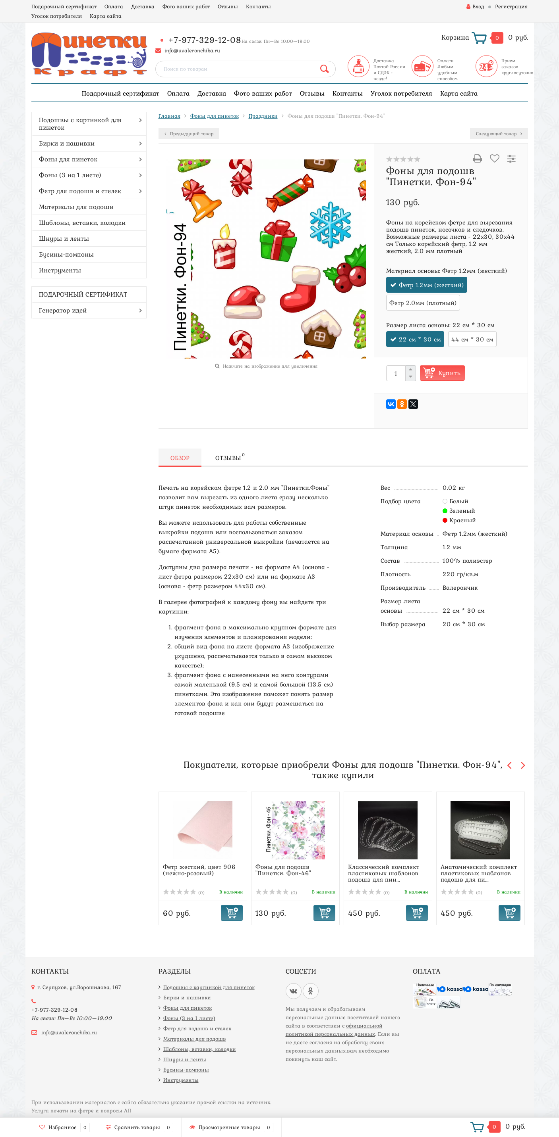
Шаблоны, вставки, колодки (82, 222)
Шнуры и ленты (64, 238)
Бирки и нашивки (67, 143)
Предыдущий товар (188, 133)
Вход (475, 6)
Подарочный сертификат (64, 6)
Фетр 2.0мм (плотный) (423, 302)
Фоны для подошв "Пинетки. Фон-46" (283, 870)
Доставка (143, 6)
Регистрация (511, 6)
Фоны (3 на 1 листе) (70, 175)
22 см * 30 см (420, 339)
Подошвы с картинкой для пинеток (80, 123)
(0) (184, 892)
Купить (449, 373)
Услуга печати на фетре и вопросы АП (81, 1110)
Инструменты (60, 270)
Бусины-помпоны (66, 254)
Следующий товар (499, 133)
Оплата (113, 6)
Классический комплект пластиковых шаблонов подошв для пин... (383, 873)
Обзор (180, 457)
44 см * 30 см (472, 339)
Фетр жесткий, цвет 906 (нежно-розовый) (199, 870)
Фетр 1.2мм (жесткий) (431, 285)
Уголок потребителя (56, 16)
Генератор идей (63, 310)
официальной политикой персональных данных (334, 1030)
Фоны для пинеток (68, 159)
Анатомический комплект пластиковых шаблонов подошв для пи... (479, 873)
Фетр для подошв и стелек (80, 191)
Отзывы (228, 6)
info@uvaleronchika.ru (192, 50)
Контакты (258, 6)
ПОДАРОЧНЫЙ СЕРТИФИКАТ (83, 294)
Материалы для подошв (76, 206)
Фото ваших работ (186, 6)
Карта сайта (106, 16)
